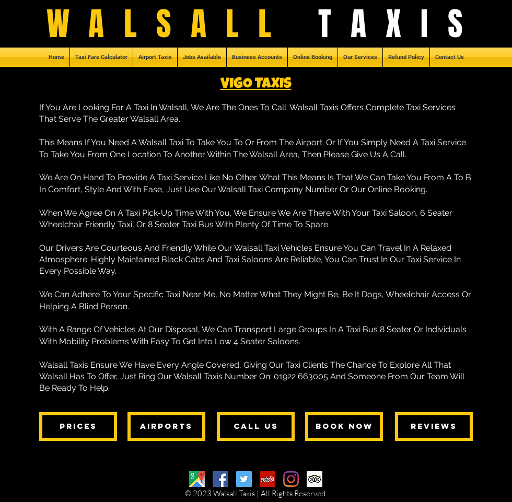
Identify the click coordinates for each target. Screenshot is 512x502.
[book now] (344, 426)
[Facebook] (220, 479)
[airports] (166, 426)
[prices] (78, 426)
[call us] (256, 426)
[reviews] (434, 426)
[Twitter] (244, 479)
